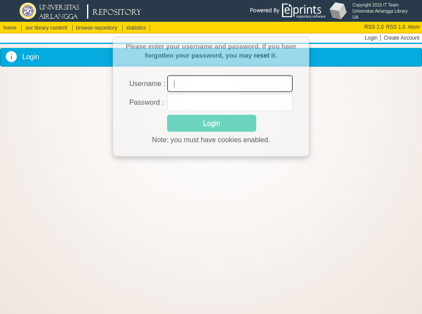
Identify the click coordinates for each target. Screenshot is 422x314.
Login (371, 38)
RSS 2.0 (374, 27)
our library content (46, 28)
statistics (136, 28)
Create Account (401, 38)
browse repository (96, 28)
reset (261, 49)
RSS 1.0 (395, 27)
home (10, 28)
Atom (414, 27)
